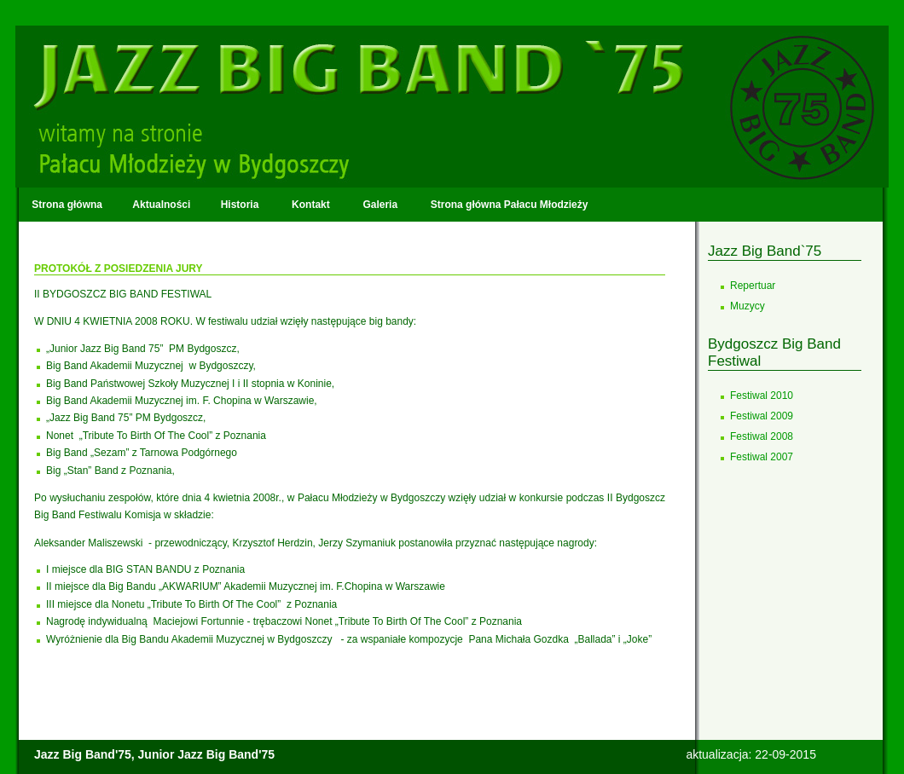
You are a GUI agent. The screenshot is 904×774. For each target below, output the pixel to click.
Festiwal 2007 (761, 457)
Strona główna (67, 205)
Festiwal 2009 (761, 416)
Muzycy (747, 306)
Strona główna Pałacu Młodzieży (507, 205)
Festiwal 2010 (761, 395)
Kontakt (311, 205)
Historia (239, 205)
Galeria (380, 205)
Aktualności (161, 205)
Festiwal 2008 (761, 436)
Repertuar (752, 286)
